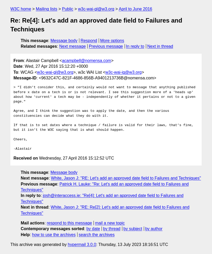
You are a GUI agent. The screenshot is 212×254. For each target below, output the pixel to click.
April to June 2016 (135, 9)
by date (93, 228)
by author (153, 228)
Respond (89, 40)
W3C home (20, 9)
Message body (64, 40)
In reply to (135, 46)
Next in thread (160, 46)
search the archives (97, 234)
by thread (112, 228)
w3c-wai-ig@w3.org (123, 72)
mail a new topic (110, 223)
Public (67, 9)
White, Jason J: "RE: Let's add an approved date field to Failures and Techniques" (126, 178)
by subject (132, 228)
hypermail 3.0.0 (82, 244)
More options (112, 40)
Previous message (106, 46)
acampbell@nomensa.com (86, 60)
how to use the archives (54, 234)
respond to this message (69, 223)
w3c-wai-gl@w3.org (96, 9)
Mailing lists (46, 9)
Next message (72, 46)
